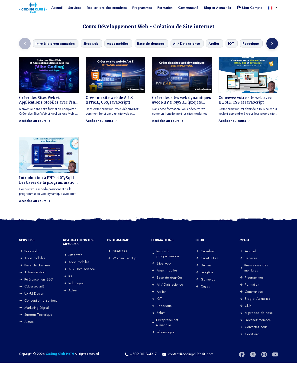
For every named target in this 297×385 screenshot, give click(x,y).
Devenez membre (255, 319)
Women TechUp (121, 258)
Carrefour (205, 251)
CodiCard (249, 334)
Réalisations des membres (107, 7)
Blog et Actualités (217, 7)
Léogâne (204, 272)
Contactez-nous (253, 326)
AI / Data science (79, 268)
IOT (68, 276)
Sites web (29, 251)
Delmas (203, 265)
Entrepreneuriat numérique (164, 322)
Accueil (57, 7)
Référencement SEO (36, 279)
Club (245, 305)
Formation (165, 7)
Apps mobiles (32, 258)
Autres (26, 321)
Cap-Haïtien (206, 258)
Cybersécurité (31, 286)
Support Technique (35, 314)
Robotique (73, 283)
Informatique (162, 332)
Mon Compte (249, 7)
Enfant (158, 312)
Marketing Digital (34, 307)
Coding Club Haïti (60, 353)
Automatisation (32, 272)
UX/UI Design (31, 293)
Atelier (158, 291)
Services (74, 7)
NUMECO (117, 251)
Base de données (34, 265)
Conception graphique (38, 300)
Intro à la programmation (165, 254)
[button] (270, 7)
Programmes (142, 7)
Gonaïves (205, 279)
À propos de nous (256, 312)
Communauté (188, 7)
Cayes (202, 286)
